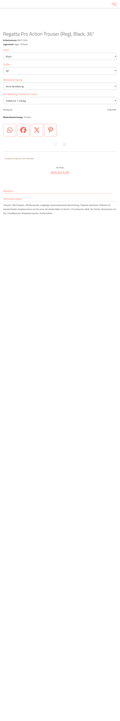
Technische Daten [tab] (12, 199)
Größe (6, 64)
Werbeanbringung (12, 80)
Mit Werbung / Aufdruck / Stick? (20, 94)
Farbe (6, 50)
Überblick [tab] (8, 191)
